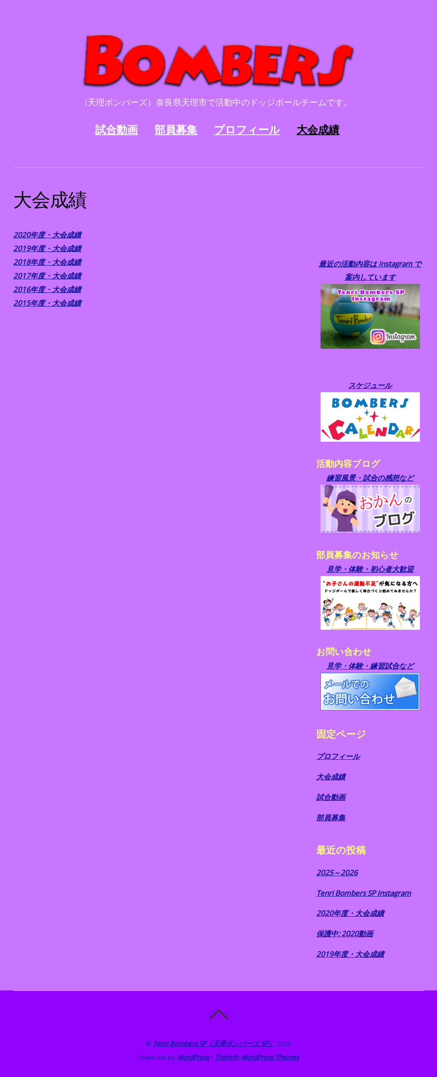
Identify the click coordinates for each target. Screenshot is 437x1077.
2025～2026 (337, 872)
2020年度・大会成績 (47, 235)
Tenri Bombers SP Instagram (363, 893)
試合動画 (116, 130)
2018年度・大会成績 (47, 262)
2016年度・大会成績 (47, 289)
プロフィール (247, 130)
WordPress (193, 1057)
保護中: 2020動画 (344, 933)
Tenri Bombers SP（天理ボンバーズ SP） (213, 1043)
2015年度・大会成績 (47, 303)
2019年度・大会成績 (47, 248)
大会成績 (318, 130)
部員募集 (175, 130)
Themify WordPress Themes (257, 1057)
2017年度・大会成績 (47, 276)
